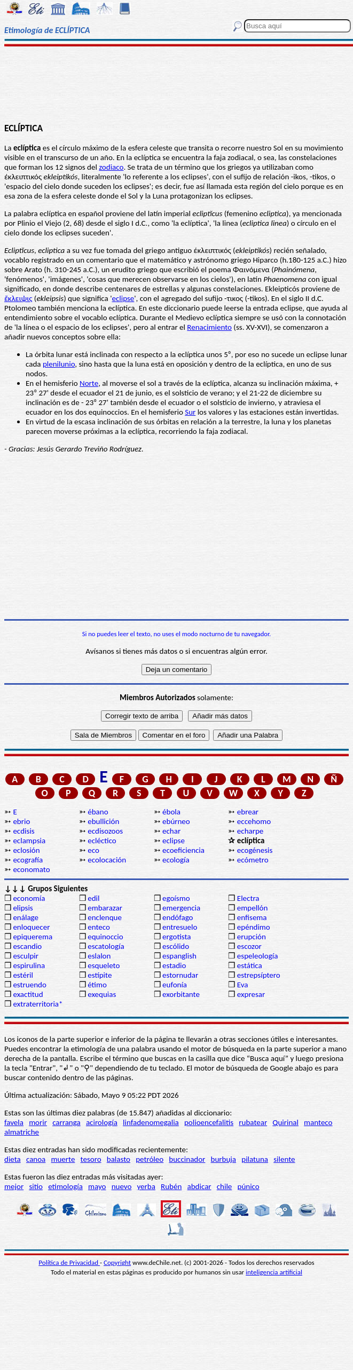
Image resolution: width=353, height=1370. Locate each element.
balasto (118, 1159)
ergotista (176, 936)
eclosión (26, 850)
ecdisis (23, 831)
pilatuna (254, 1159)
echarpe (250, 831)
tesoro (91, 1159)
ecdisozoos (105, 831)
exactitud (28, 994)
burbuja (224, 1159)
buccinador (187, 1159)
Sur (190, 412)
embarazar (105, 908)
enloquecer (31, 927)
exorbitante (181, 994)
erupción (251, 936)
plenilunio (59, 364)
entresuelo (179, 927)
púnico (249, 1186)
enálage (25, 917)
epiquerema (32, 936)
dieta (12, 1159)
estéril (23, 975)
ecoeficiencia (183, 850)
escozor (249, 946)
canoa (35, 1159)
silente (284, 1159)
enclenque (105, 917)
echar (171, 831)
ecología (176, 860)
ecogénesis (255, 850)
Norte (89, 383)
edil (93, 898)
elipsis (23, 908)
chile (224, 1186)
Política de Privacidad (69, 1262)
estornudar (180, 975)
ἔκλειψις (18, 298)
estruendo (29, 984)
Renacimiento (209, 327)
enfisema (252, 917)
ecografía (28, 860)
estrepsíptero (258, 975)
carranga (66, 1122)
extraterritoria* (37, 1004)
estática (249, 965)
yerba (146, 1186)
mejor (13, 1186)
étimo (97, 984)
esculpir (25, 956)
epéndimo (253, 927)
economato (31, 869)
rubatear (253, 1122)
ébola (171, 812)
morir (38, 1122)
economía (29, 898)
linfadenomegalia (151, 1122)
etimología (65, 1186)
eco (93, 850)
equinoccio (105, 936)
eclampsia (29, 840)
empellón (252, 908)
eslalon (99, 956)
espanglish (179, 956)
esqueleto (104, 965)
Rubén (171, 1186)
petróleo (149, 1159)
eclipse (123, 298)
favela (13, 1122)
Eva (242, 984)
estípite (100, 975)
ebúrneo (176, 821)
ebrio (21, 821)
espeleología (257, 956)
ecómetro (253, 860)
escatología (106, 946)
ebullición (103, 821)
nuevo (122, 1186)
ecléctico (102, 840)
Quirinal (285, 1122)
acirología (101, 1122)
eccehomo (254, 821)
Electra (248, 898)
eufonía (174, 984)
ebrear (247, 812)
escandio (27, 946)
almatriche (21, 1132)
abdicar (199, 1186)
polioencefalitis (208, 1122)
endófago (177, 917)
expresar (251, 994)
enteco (99, 927)
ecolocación (107, 860)
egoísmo (176, 898)
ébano (98, 812)
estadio (174, 965)
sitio (36, 1186)
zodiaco (111, 167)
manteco (318, 1122)
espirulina (29, 965)
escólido (175, 946)
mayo (97, 1186)
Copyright (117, 1262)
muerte (63, 1159)
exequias (102, 994)
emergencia (181, 908)
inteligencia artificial (274, 1272)
